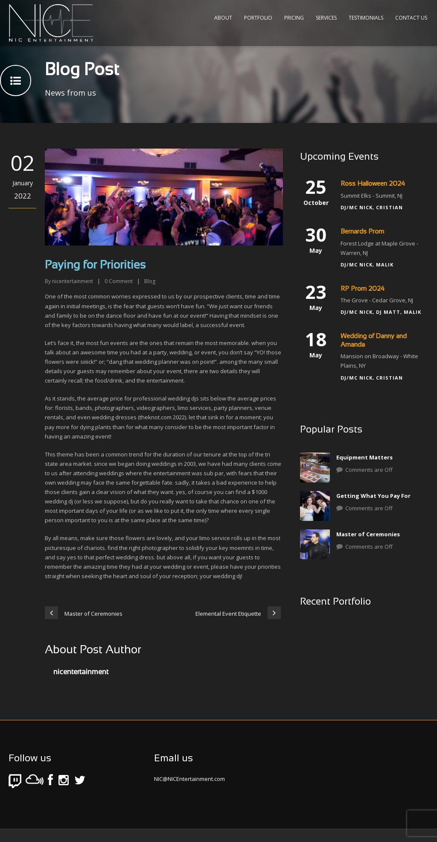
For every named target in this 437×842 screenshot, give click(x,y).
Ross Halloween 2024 (373, 184)
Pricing (294, 17)
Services (326, 17)
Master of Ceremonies (368, 534)
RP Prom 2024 (363, 289)
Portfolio (258, 17)
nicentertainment (72, 281)
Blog (149, 281)
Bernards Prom (362, 232)
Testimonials (366, 17)
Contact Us (411, 17)
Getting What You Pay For (373, 496)
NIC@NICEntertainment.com (189, 779)
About (223, 17)
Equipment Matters (364, 457)
